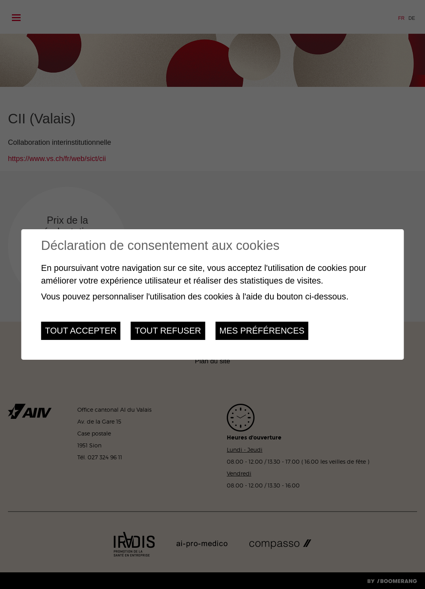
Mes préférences (261, 331)
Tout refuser (168, 331)
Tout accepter (81, 331)
